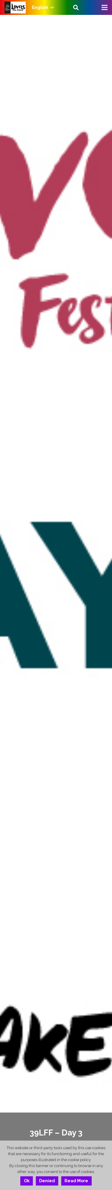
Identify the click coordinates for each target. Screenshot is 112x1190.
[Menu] (104, 7)
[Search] (76, 7)
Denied (47, 1180)
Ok (27, 1180)
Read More (76, 1180)
